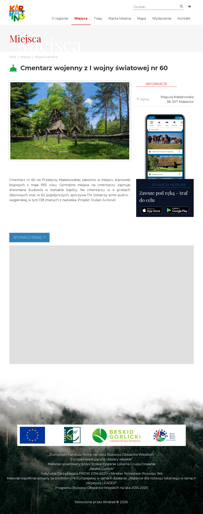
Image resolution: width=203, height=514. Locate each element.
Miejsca (81, 18)
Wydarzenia (161, 18)
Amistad (109, 502)
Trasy (98, 18)
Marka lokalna (119, 18)
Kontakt (184, 18)
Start (12, 57)
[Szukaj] (158, 7)
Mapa (141, 18)
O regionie (60, 18)
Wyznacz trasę (29, 237)
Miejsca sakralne (46, 57)
